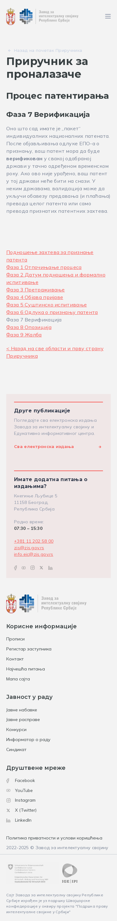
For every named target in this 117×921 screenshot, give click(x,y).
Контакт (15, 659)
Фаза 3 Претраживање (35, 289)
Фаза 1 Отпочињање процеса (44, 267)
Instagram (21, 800)
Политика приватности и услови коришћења (54, 838)
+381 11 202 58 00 (33, 541)
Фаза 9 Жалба (24, 334)
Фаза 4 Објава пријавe (34, 297)
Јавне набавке (21, 710)
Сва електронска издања (44, 446)
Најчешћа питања (25, 669)
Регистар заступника (28, 649)
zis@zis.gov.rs (29, 547)
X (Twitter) (21, 810)
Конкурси (16, 729)
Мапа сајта (18, 679)
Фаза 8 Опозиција (28, 327)
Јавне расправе (23, 719)
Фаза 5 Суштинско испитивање (46, 304)
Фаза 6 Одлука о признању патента (52, 312)
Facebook (20, 780)
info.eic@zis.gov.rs (33, 554)
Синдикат (16, 749)
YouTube (19, 790)
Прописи (15, 639)
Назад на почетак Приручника (48, 50)
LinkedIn (19, 820)
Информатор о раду (28, 739)
